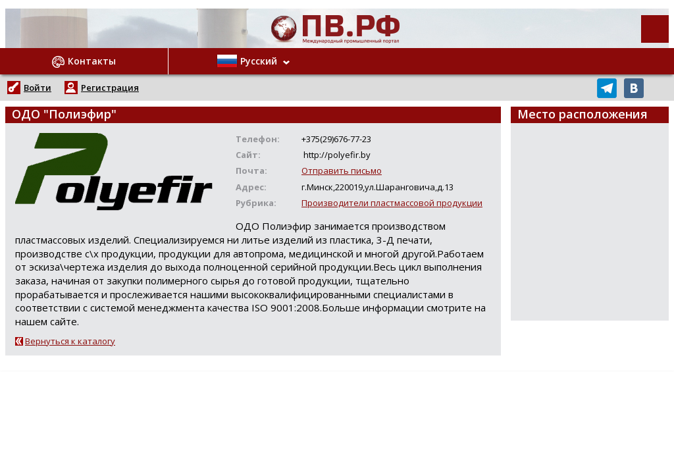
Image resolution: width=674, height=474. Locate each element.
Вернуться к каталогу (70, 341)
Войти (37, 87)
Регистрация (110, 87)
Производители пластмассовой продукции (391, 203)
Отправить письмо (341, 170)
